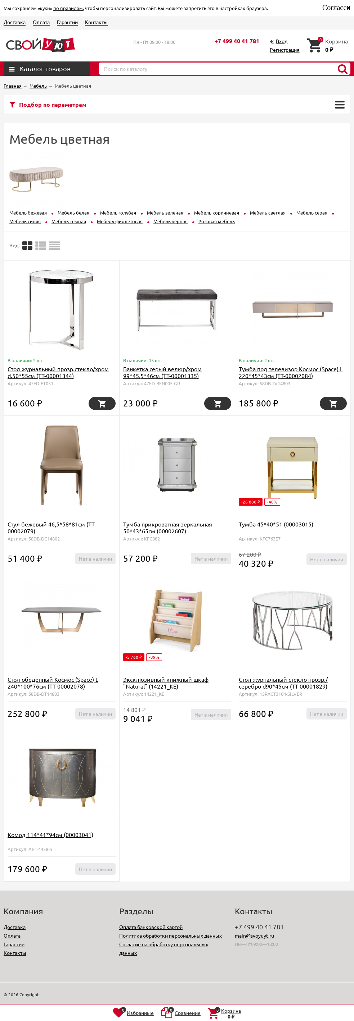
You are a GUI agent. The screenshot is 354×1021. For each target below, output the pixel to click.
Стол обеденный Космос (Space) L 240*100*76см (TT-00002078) (53, 683)
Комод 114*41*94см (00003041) (50, 834)
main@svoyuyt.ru (254, 935)
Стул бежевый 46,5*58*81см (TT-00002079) (52, 527)
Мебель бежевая (28, 213)
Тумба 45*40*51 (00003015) (276, 524)
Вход (281, 41)
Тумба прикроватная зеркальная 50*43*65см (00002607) (167, 527)
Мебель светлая (268, 213)
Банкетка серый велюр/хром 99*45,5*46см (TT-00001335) (162, 372)
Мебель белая (73, 213)
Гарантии (67, 22)
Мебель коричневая (216, 213)
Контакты (96, 22)
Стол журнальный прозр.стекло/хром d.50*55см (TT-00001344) (58, 372)
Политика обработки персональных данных (170, 935)
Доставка (15, 22)
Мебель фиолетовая (120, 221)
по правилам (68, 8)
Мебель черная (170, 221)
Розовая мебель (216, 221)
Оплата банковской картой (151, 927)
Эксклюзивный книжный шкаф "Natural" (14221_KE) (166, 683)
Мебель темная (68, 221)
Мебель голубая (118, 213)
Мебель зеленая (165, 213)
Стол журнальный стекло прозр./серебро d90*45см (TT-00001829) (283, 683)
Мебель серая (311, 213)
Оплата (41, 22)
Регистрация (285, 49)
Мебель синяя (25, 221)
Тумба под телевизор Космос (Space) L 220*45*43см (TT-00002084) (291, 372)
